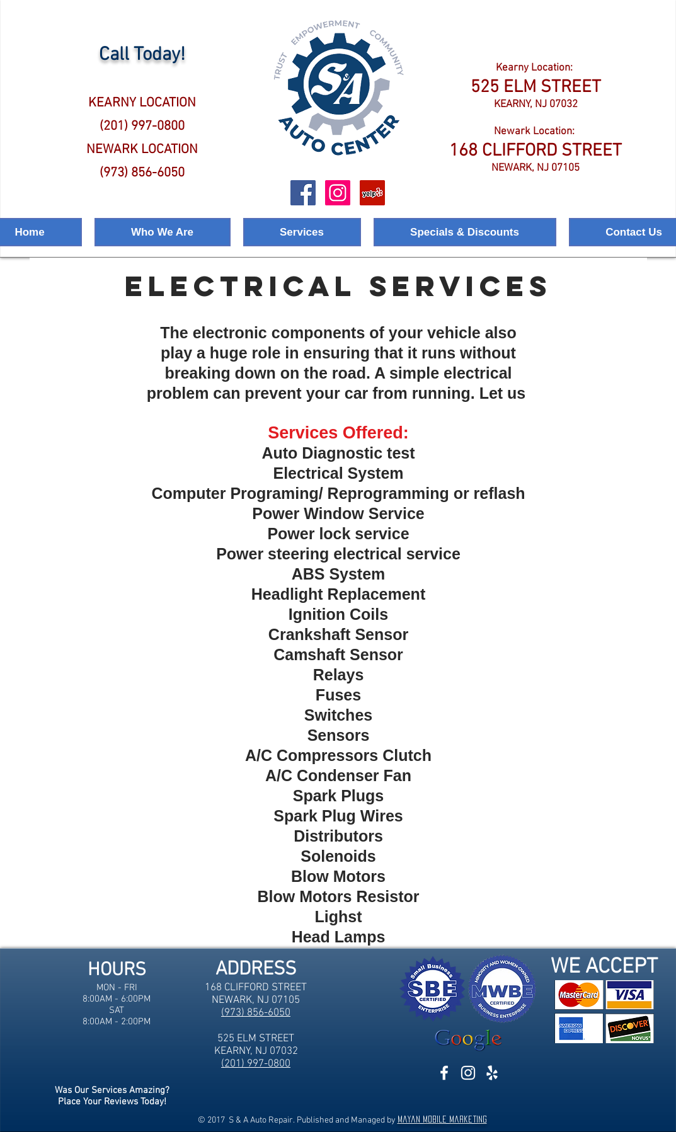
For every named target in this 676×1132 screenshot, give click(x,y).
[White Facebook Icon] (444, 1072)
